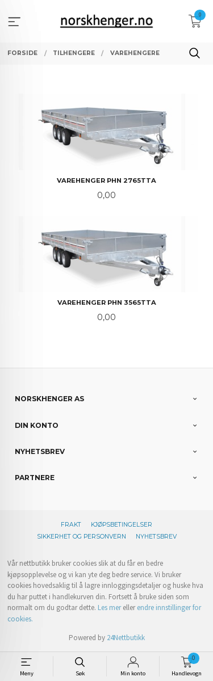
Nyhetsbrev (156, 536)
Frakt (71, 524)
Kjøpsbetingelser (121, 524)
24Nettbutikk (126, 637)
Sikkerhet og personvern (81, 536)
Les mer (109, 607)
